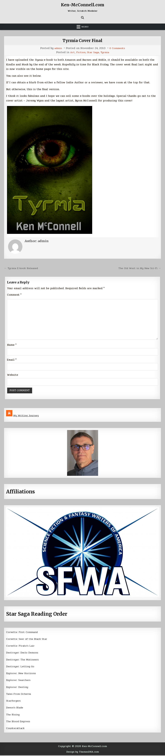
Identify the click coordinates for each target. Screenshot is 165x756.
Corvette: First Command (23, 633)
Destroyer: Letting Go (21, 667)
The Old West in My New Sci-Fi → (138, 268)
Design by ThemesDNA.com (83, 752)
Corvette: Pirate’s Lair (21, 646)
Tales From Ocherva (19, 694)
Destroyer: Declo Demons (22, 653)
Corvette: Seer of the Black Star (28, 639)
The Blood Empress (19, 722)
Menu (85, 26)
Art (71, 52)
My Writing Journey (26, 416)
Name (11, 345)
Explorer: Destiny (17, 688)
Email (11, 360)
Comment (14, 295)
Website (12, 375)
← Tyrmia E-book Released (22, 268)
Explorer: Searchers (19, 681)
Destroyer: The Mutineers (23, 660)
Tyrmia (105, 52)
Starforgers (14, 701)
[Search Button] (82, 17)
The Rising (13, 715)
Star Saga (93, 52)
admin (57, 48)
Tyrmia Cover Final (82, 40)
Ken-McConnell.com (82, 5)
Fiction (80, 52)
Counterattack (15, 729)
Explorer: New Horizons (22, 674)
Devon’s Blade (15, 708)
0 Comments (117, 48)
